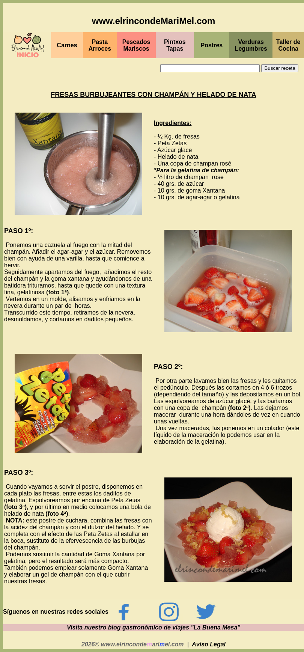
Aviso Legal (209, 644)
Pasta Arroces (100, 45)
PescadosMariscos (136, 45)
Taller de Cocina (288, 45)
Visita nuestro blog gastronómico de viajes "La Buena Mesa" (153, 627)
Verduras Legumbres (251, 45)
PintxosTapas (175, 45)
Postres (212, 45)
